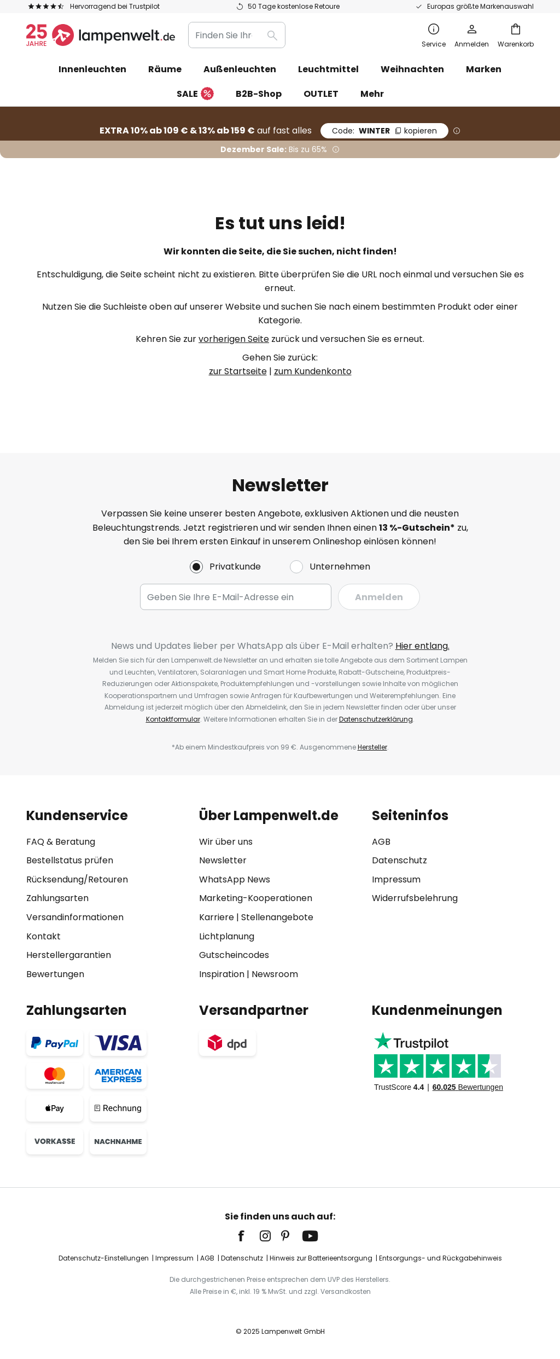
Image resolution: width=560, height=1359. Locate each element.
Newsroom (275, 974)
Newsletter (223, 860)
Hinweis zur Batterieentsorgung (321, 1258)
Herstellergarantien (68, 955)
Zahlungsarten (57, 898)
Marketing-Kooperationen (255, 898)
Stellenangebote (277, 917)
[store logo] (100, 35)
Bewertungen (55, 974)
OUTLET (321, 94)
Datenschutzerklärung (376, 719)
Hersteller (372, 747)
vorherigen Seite (234, 339)
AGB (381, 841)
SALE (195, 94)
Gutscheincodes (234, 955)
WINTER (384, 130)
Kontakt (43, 936)
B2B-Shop (259, 94)
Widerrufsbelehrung (415, 898)
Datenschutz (399, 860)
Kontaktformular (173, 719)
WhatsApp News (234, 879)
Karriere (216, 917)
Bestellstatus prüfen (69, 860)
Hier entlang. (422, 646)
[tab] (107, 895)
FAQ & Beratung (60, 841)
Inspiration (221, 974)
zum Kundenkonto (313, 371)
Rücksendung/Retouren (77, 879)
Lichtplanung (226, 936)
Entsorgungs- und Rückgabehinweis (440, 1258)
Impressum (396, 879)
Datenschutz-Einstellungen (104, 1258)
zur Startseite (238, 371)
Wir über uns (226, 841)
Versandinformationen (75, 917)
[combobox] (237, 35)
